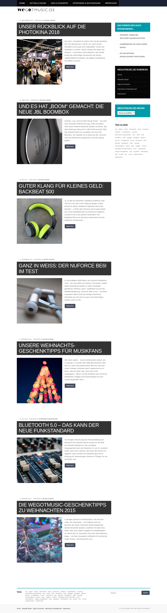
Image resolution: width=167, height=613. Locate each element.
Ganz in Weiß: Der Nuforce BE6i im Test (62, 268)
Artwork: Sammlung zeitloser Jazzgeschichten (132, 36)
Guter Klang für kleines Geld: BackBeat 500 (61, 188)
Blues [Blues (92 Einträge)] (126, 129)
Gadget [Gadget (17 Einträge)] (129, 137)
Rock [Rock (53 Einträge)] (134, 149)
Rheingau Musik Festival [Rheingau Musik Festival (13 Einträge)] (123, 149)
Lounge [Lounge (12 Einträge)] (136, 143)
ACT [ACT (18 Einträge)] (116, 129)
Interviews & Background (86, 3)
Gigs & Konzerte (59, 3)
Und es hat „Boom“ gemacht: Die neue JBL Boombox (61, 109)
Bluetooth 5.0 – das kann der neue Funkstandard (59, 427)
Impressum (111, 3)
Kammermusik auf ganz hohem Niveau (133, 45)
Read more (70, 67)
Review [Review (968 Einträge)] (144, 146)
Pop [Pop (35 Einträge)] (132, 146)
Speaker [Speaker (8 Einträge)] (136, 151)
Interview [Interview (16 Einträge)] (139, 140)
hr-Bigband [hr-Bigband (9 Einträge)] (125, 140)
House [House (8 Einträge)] (117, 140)
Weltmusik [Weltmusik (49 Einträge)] (118, 157)
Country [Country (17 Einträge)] (134, 132)
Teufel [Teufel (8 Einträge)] (121, 154)
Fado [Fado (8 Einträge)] (138, 135)
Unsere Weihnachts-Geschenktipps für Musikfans (60, 348)
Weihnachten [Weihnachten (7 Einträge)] (138, 154)
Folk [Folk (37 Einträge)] (142, 135)
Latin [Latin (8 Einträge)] (131, 143)
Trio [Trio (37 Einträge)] (126, 154)
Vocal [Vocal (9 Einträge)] (130, 154)
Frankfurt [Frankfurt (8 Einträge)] (118, 137)
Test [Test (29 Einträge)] (116, 154)
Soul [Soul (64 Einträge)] (130, 151)
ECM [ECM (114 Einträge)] (133, 135)
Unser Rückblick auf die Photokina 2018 (52, 29)
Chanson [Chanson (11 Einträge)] (146, 129)
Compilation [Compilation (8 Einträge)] (126, 132)
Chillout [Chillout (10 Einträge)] (117, 132)
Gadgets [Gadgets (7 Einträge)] (136, 137)
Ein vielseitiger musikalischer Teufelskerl (132, 55)
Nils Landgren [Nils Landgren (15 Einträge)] (119, 146)
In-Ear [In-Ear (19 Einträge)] (132, 140)
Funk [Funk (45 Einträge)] (124, 137)
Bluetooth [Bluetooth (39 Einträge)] (132, 129)
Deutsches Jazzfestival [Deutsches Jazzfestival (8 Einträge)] (123, 135)
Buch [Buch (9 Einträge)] (139, 129)
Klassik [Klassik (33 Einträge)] (117, 143)
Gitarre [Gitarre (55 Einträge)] (143, 137)
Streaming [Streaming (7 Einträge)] (144, 151)
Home (22, 3)
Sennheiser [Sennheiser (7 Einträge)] (142, 149)
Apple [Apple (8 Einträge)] (121, 129)
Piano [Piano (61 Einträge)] (128, 146)
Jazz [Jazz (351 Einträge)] (145, 140)
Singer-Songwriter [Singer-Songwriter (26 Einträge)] (121, 151)
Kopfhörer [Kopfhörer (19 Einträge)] (124, 143)
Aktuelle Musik (38, 3)
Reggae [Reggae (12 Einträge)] (137, 146)
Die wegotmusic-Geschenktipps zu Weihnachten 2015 (62, 507)
